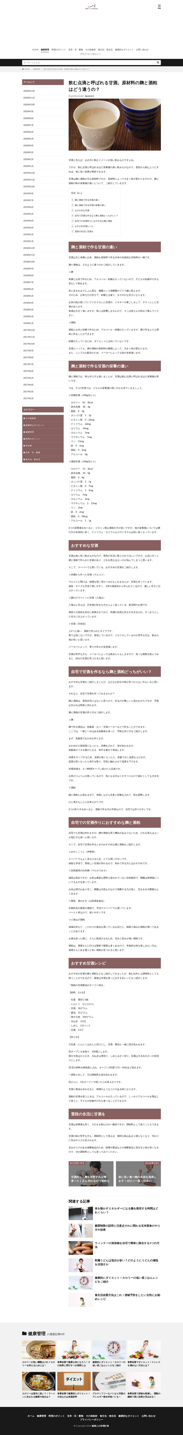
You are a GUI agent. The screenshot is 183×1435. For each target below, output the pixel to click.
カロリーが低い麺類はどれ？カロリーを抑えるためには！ (38, 1364)
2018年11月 (29, 255)
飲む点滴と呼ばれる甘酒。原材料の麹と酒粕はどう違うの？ (67, 69)
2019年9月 (28, 193)
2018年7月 (28, 282)
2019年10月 (29, 186)
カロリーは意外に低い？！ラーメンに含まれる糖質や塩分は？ (38, 1395)
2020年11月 (29, 97)
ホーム (30, 1415)
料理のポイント (58, 49)
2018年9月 (28, 268)
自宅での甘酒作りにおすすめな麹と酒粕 (91, 221)
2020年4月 (28, 145)
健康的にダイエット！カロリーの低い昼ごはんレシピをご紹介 (126, 1279)
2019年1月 (28, 241)
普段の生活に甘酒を (82, 231)
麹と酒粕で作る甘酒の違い (85, 200)
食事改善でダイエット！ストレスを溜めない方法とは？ (144, 1364)
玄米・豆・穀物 (75, 49)
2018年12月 (29, 248)
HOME (35, 49)
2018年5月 (28, 296)
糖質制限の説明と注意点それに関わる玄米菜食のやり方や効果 (127, 1227)
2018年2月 (28, 316)
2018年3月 (28, 309)
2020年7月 (28, 125)
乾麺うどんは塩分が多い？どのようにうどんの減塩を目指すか (126, 1262)
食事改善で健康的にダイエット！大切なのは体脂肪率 (73, 1395)
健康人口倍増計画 (100, 1426)
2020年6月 (28, 132)
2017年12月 (29, 330)
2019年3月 (28, 227)
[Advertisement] (91, 29)
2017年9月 (28, 350)
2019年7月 (28, 200)
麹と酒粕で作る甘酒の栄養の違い (88, 205)
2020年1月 (28, 166)
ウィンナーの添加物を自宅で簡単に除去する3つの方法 (127, 1245)
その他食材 (90, 49)
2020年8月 (28, 118)
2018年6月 (28, 289)
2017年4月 (28, 384)
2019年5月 (28, 214)
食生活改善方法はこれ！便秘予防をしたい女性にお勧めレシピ (127, 1296)
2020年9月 (28, 111)
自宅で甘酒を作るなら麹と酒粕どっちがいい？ (94, 215)
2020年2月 (28, 159)
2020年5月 (28, 138)
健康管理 (45, 49)
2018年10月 (29, 261)
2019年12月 (29, 173)
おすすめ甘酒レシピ (82, 226)
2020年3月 (28, 152)
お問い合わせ (142, 49)
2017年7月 (28, 364)
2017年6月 (28, 371)
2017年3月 (28, 391)
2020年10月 (29, 104)
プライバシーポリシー (90, 54)
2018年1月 (28, 323)
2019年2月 (28, 234)
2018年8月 (28, 275)
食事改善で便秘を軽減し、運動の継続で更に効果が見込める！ (144, 1395)
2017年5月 (28, 378)
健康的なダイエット (124, 49)
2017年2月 (28, 398)
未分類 (29, 445)
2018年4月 (28, 302)
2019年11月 (29, 179)
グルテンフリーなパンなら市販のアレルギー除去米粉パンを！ (108, 1395)
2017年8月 (28, 357)
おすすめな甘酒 (80, 210)
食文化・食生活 (105, 49)
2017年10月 (29, 343)
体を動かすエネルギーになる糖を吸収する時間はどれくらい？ (126, 1210)
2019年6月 (28, 207)
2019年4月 (28, 220)
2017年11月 (29, 337)
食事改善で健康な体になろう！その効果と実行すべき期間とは (73, 1364)
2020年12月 (29, 91)
